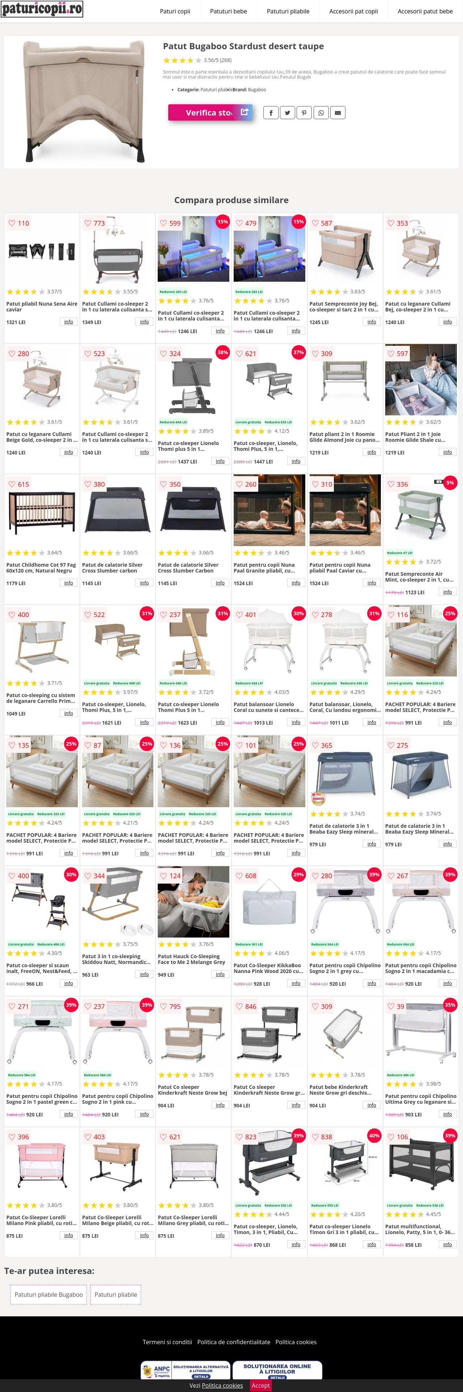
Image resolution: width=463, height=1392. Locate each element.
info (68, 321)
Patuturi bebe (228, 11)
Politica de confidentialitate (234, 1342)
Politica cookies (296, 1342)
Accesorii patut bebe (425, 11)
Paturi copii (175, 11)
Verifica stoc (219, 112)
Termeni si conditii (167, 1342)
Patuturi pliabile (288, 11)
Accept (261, 1385)
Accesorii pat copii (354, 11)
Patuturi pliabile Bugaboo (48, 1295)
